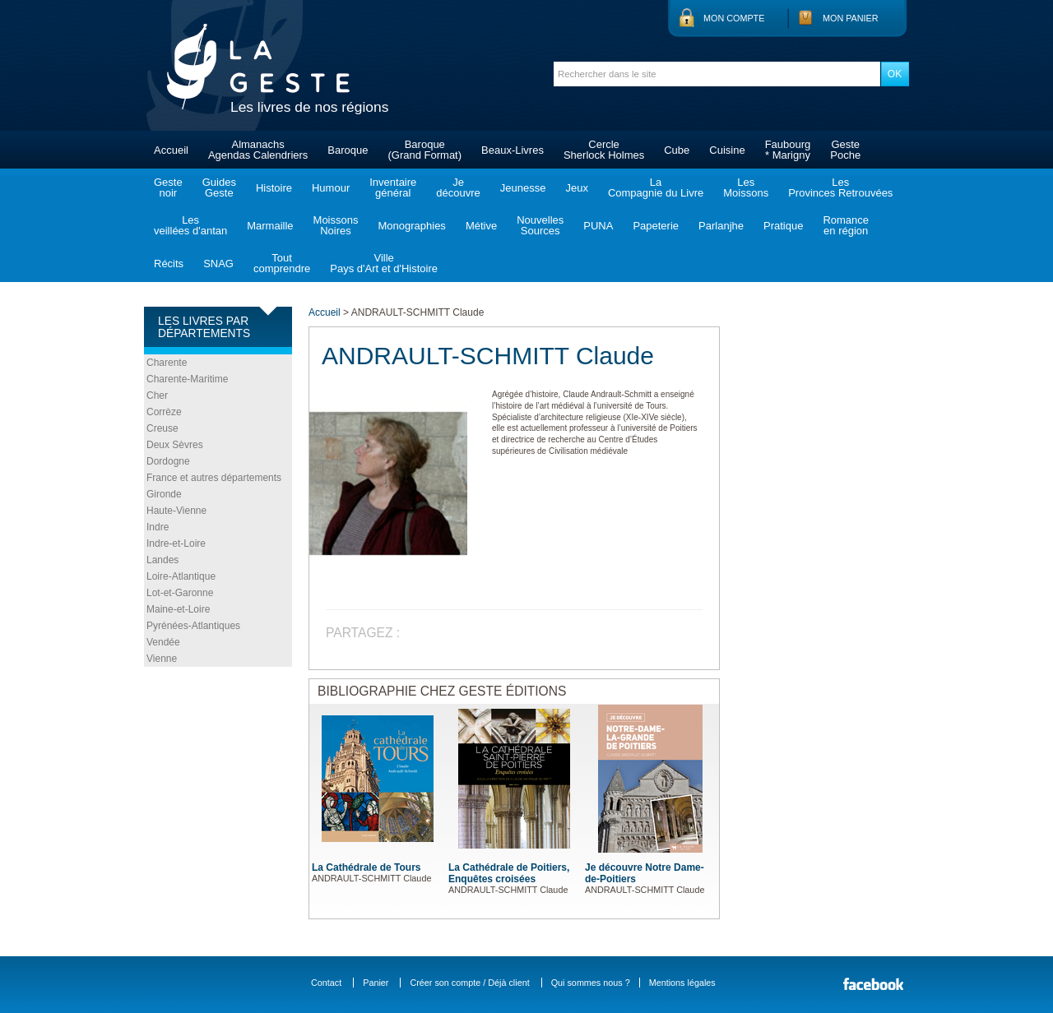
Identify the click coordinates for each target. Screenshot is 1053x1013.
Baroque (347, 150)
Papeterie (656, 226)
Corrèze (164, 412)
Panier (375, 983)
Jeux (576, 188)
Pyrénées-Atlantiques (193, 625)
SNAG (218, 263)
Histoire (274, 188)
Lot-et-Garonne (179, 593)
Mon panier (851, 18)
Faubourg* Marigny (788, 149)
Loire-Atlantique (181, 576)
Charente (166, 362)
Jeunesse (523, 188)
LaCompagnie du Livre (655, 187)
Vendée (163, 642)
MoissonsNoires (336, 225)
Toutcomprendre (281, 263)
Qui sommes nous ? (590, 983)
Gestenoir (168, 187)
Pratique (783, 226)
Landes (162, 560)
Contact (326, 983)
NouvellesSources (540, 225)
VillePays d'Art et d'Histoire (384, 263)
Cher (157, 395)
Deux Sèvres (174, 445)
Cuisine (727, 150)
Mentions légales (682, 983)
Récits (168, 263)
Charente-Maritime (187, 379)
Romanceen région (846, 225)
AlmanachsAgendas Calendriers (258, 149)
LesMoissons (745, 187)
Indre (157, 527)
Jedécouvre (458, 187)
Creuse (162, 428)
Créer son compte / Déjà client (469, 983)
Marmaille (270, 226)
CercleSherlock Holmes (604, 149)
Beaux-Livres (512, 150)
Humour (331, 188)
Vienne (161, 658)
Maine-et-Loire (178, 609)
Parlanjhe (721, 226)
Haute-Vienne (176, 510)
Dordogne (168, 461)
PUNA (598, 226)
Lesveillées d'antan (190, 225)
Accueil (171, 150)
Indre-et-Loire (176, 543)
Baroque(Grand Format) (424, 149)
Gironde (164, 494)
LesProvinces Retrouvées (840, 187)
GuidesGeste (219, 187)
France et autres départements (213, 477)
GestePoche (845, 149)
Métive (481, 226)
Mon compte (733, 18)
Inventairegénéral (392, 187)
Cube (676, 150)
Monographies (411, 226)
